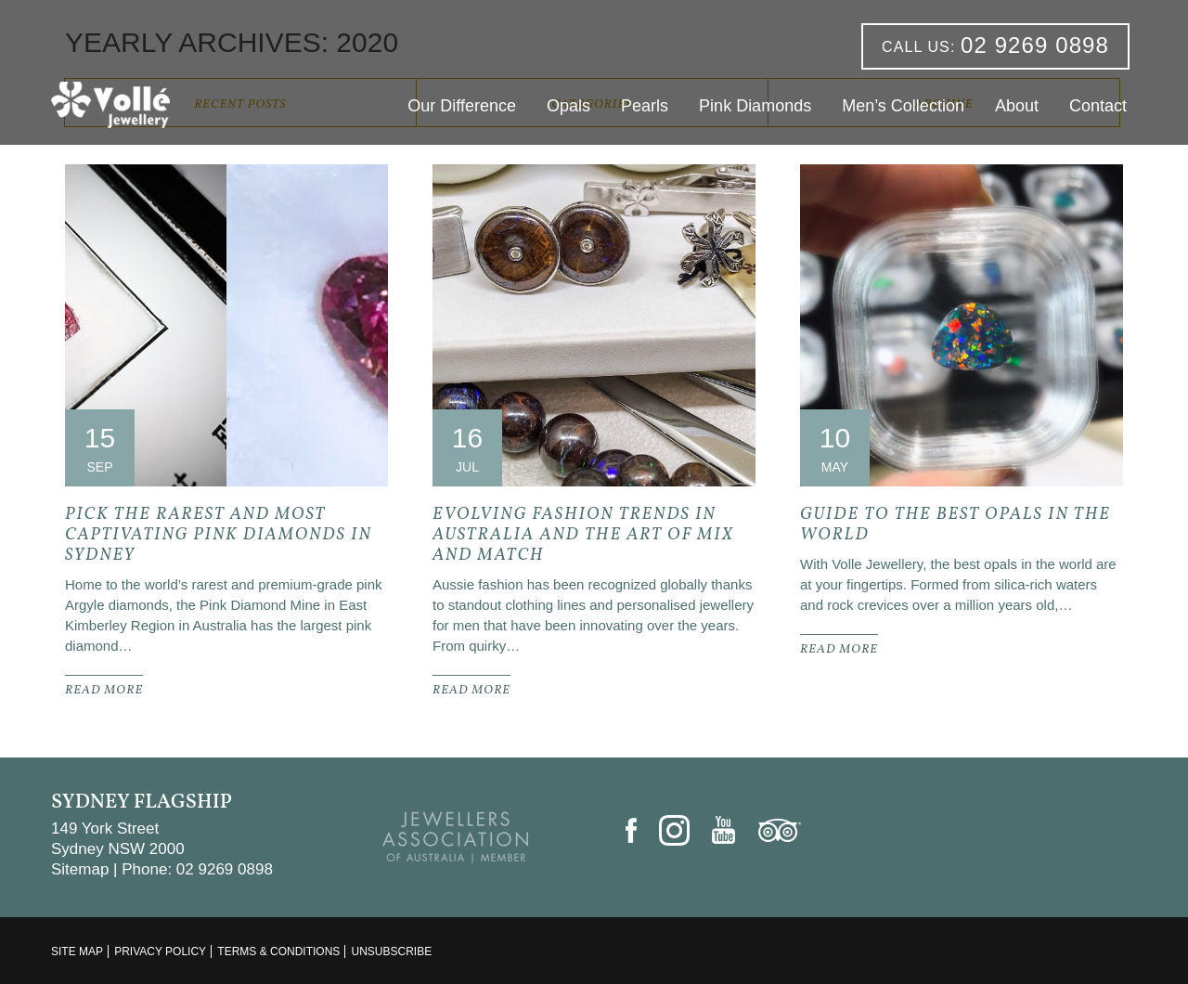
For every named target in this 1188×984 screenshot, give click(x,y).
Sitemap (80, 869)
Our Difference (461, 106)
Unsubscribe (391, 951)
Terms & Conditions (278, 951)
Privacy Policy (160, 951)
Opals (568, 106)
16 (467, 437)
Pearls (644, 106)
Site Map (77, 951)
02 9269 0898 (995, 45)
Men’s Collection (903, 106)
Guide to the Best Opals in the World (955, 525)
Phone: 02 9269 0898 (197, 869)
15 (99, 437)
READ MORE (104, 690)
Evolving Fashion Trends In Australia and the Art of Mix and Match (583, 535)
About (1017, 106)
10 (835, 437)
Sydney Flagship (141, 802)
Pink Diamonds (755, 106)
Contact (1098, 106)
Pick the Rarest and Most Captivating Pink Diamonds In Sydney (218, 535)
